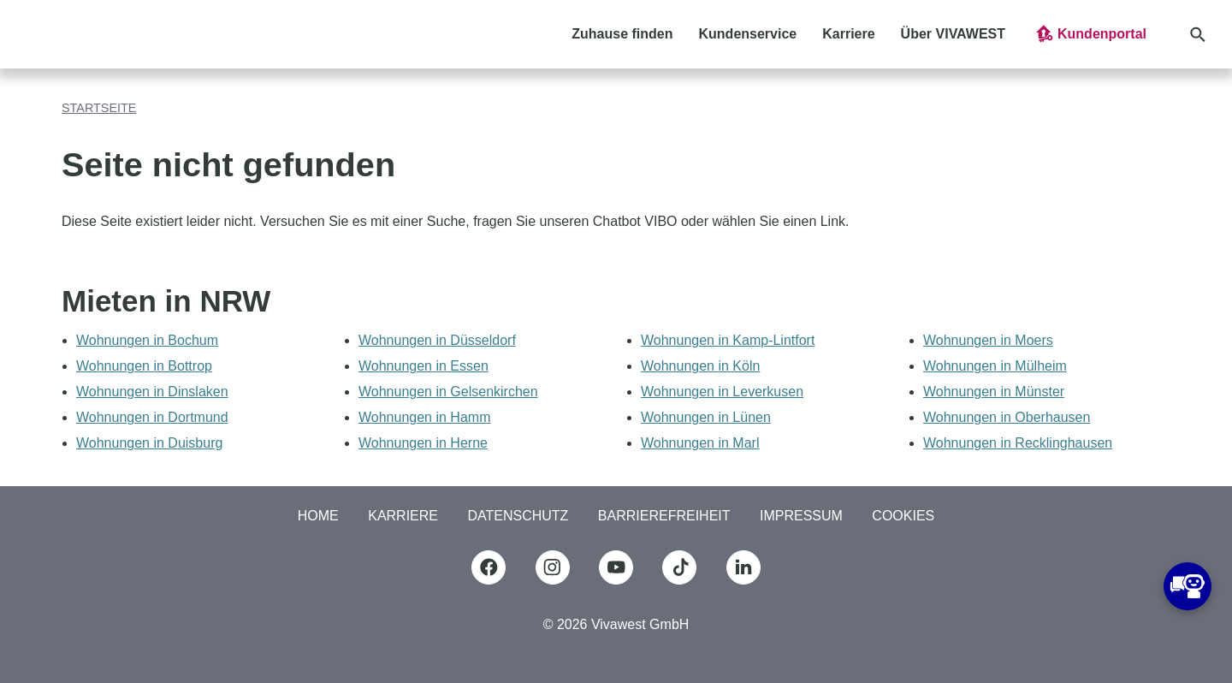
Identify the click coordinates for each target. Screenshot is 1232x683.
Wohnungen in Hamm (424, 417)
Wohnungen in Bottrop (144, 366)
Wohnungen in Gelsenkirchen (448, 391)
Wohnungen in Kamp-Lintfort (727, 340)
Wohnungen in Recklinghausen (1017, 443)
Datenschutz (517, 515)
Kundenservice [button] (748, 34)
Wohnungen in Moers (988, 340)
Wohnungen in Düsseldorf (437, 340)
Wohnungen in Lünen (706, 417)
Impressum (801, 515)
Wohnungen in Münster (993, 391)
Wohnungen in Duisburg (149, 443)
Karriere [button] (848, 34)
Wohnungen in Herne (423, 443)
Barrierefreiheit (664, 515)
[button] (1090, 34)
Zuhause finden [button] (622, 34)
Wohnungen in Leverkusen (722, 391)
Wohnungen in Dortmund (152, 417)
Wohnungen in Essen (423, 366)
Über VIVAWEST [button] (953, 34)
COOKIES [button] (903, 515)
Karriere (403, 515)
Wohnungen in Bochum (147, 340)
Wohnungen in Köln (700, 366)
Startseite (99, 108)
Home (318, 515)
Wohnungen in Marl (700, 443)
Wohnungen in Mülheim (995, 366)
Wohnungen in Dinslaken (152, 391)
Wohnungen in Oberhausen (1006, 417)
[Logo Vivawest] (82, 33)
